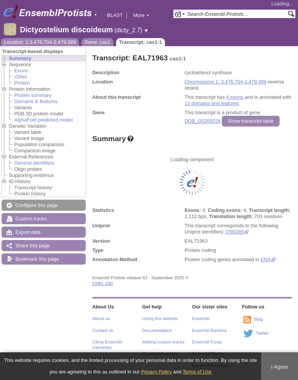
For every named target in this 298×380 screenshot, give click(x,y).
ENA (266, 259)
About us (101, 318)
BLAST (115, 15)
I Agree (279, 367)
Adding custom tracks (163, 342)
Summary (20, 58)
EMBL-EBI (102, 283)
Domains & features (35, 101)
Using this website (160, 318)
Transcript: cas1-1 (140, 42)
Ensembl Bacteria (209, 330)
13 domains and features (212, 103)
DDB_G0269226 (203, 121)
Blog (258, 319)
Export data (27, 232)
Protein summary (33, 95)
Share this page (32, 245)
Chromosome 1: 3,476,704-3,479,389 (225, 82)
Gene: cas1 (97, 42)
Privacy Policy (156, 372)
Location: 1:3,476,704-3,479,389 (40, 42)
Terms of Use (197, 372)
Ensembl (201, 318)
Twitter (262, 333)
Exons (21, 70)
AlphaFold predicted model (43, 120)
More (141, 15)
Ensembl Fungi (207, 342)
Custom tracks (31, 219)
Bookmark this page (37, 259)
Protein (22, 83)
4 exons (234, 97)
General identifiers (34, 163)
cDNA (20, 77)
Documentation (157, 330)
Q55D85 (235, 232)
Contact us (102, 330)
